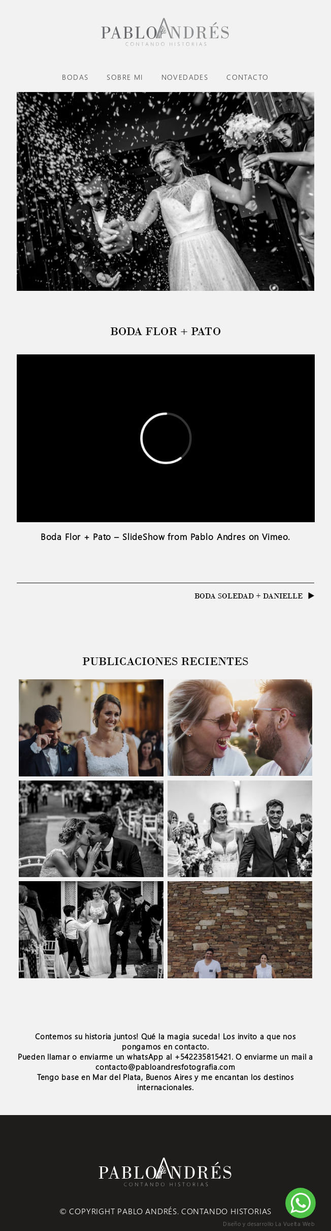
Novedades (185, 77)
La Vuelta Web (294, 1223)
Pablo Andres (218, 536)
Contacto (247, 77)
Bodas (75, 77)
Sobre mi (125, 77)
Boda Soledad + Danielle (248, 596)
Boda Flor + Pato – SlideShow (103, 536)
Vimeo (275, 536)
